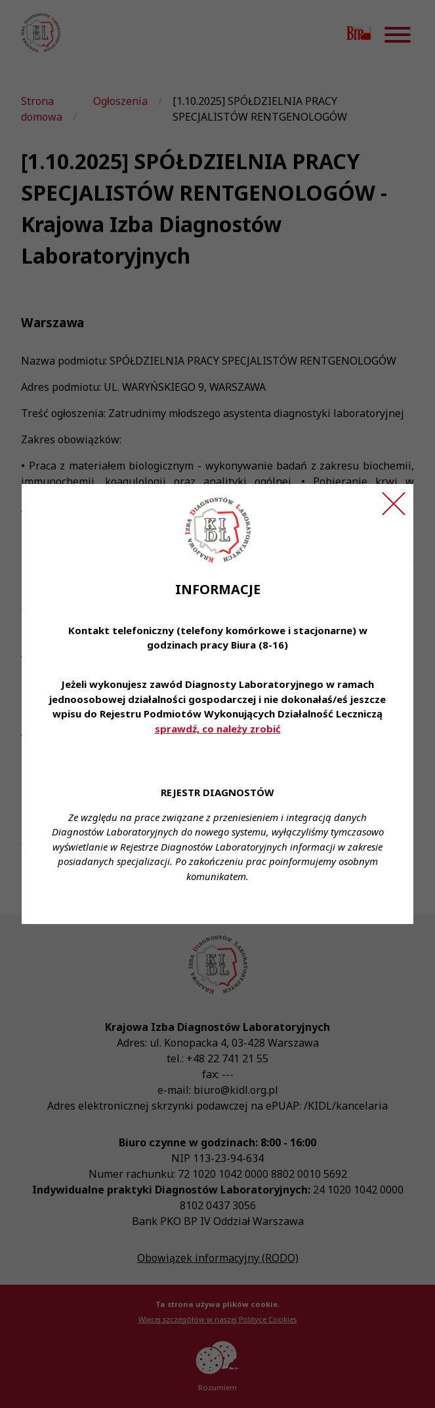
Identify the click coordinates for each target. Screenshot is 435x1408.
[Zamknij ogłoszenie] (393, 503)
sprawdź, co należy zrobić (218, 728)
